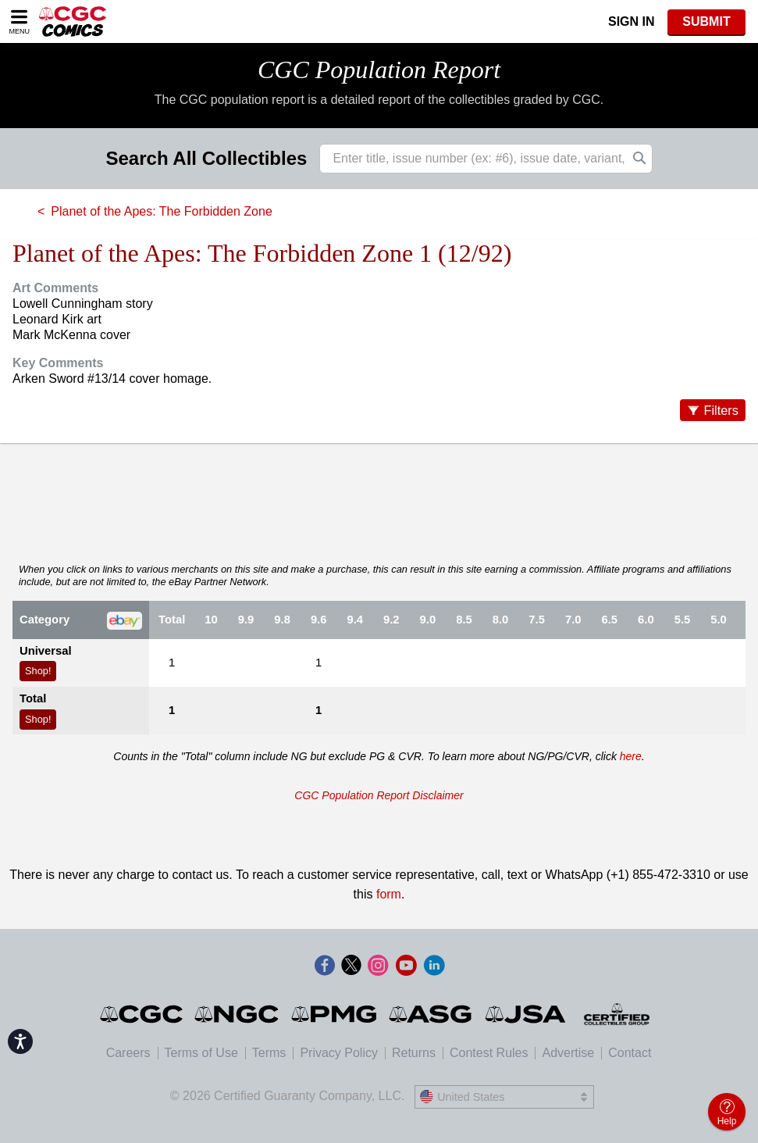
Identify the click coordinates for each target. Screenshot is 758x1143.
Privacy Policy (339, 1052)
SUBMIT (706, 21)
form (388, 894)
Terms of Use (201, 1052)
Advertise (568, 1052)
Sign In (631, 21)
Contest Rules (489, 1052)
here (631, 756)
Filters (720, 410)
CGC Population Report (379, 69)
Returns (414, 1052)
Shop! (38, 671)
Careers (128, 1052)
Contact (629, 1052)
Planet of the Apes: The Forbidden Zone (161, 211)
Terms (269, 1052)
